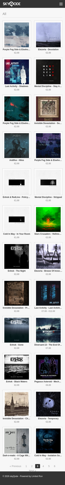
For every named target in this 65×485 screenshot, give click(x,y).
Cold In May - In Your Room (16, 234)
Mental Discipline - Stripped (48, 197)
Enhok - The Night (17, 271)
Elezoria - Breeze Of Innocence (49, 271)
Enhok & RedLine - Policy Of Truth (20, 197)
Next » (32, 470)
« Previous (15, 466)
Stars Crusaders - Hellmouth (48, 234)
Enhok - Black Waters (16, 381)
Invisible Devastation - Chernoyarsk (20, 418)
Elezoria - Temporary (48, 418)
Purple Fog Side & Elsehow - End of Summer (25, 49)
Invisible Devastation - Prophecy (19, 308)
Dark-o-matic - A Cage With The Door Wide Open (27, 455)
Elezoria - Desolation (48, 49)
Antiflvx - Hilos (16, 160)
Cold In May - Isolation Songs (48, 455)
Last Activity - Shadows (16, 86)
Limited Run (37, 476)
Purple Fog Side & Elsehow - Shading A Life (24, 123)
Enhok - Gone (16, 345)
